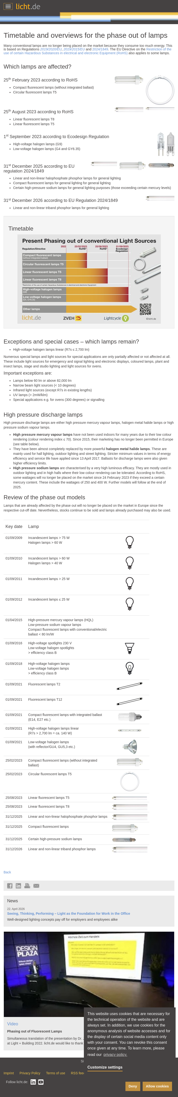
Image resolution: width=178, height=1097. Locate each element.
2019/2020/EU (51, 49)
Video (12, 1024)
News (12, 900)
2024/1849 (100, 49)
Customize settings (105, 1067)
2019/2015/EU (74, 49)
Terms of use (55, 1073)
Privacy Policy (30, 1073)
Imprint (9, 1073)
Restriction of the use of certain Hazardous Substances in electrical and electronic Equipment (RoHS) (88, 51)
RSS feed (78, 1073)
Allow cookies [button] (157, 1086)
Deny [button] (133, 1086)
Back (7, 872)
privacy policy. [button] (115, 1055)
